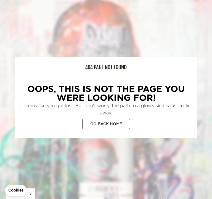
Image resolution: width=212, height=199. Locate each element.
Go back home (106, 124)
